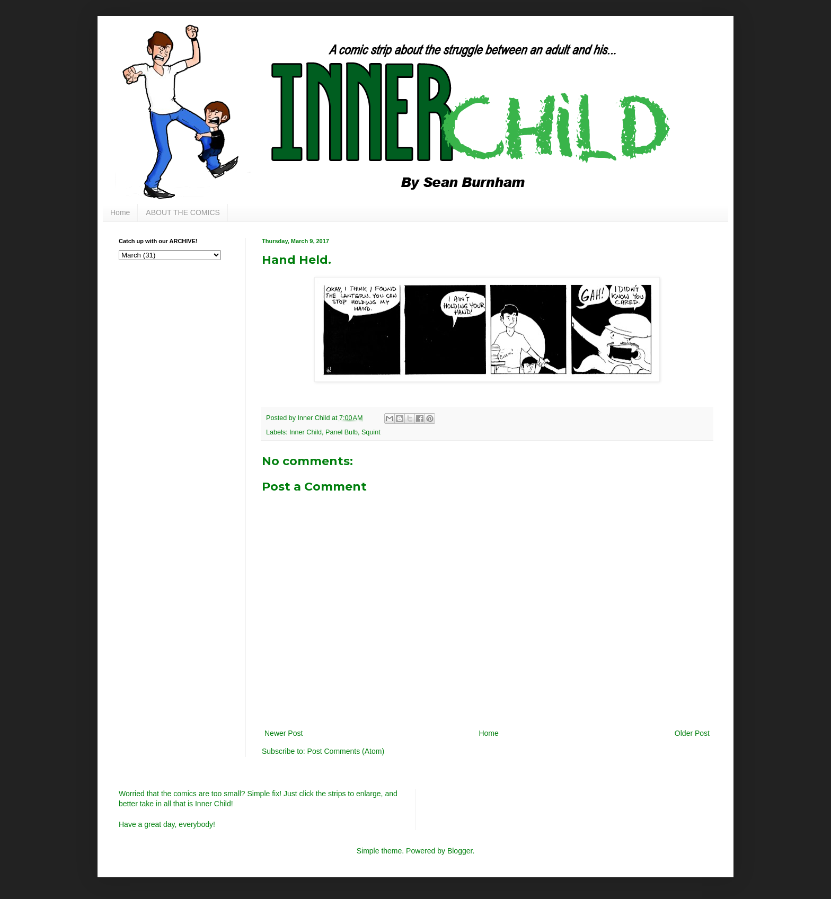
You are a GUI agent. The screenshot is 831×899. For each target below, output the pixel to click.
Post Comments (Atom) (345, 751)
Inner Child (305, 432)
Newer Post (283, 733)
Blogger (459, 851)
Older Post (692, 733)
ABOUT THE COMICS (183, 212)
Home (120, 212)
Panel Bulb (341, 432)
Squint (371, 432)
